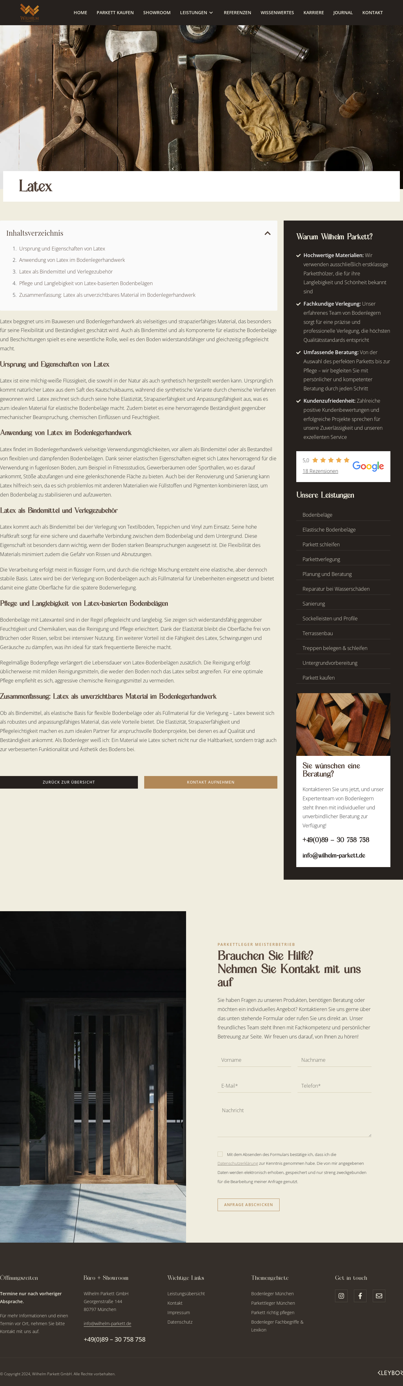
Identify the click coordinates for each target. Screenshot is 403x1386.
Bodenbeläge (317, 514)
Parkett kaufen (319, 677)
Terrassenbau (318, 633)
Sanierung (314, 603)
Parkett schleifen (321, 544)
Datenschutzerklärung (238, 1163)
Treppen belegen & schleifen (335, 648)
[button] (267, 233)
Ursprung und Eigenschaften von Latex (62, 248)
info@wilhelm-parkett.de (334, 855)
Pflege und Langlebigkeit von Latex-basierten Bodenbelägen (86, 283)
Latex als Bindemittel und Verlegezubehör (66, 271)
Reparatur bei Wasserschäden (336, 588)
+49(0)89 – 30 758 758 (336, 840)
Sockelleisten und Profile (330, 618)
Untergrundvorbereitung (330, 662)
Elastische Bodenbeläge (329, 529)
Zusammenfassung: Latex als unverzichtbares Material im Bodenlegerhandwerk (107, 294)
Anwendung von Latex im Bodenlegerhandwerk (72, 259)
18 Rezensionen (320, 471)
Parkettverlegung (321, 559)
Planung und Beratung (327, 574)
